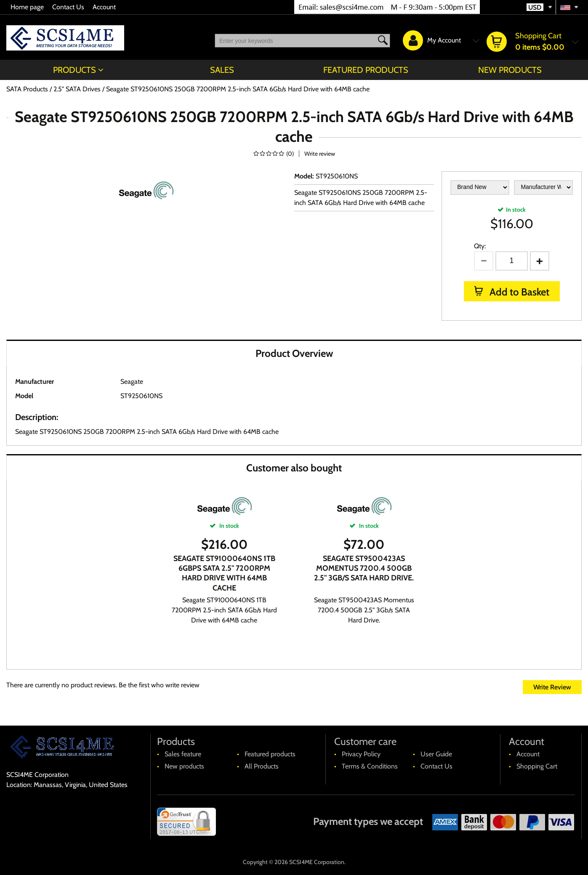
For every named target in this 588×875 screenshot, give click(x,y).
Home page (27, 7)
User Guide (436, 754)
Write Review (552, 687)
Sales (222, 70)
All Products (262, 766)
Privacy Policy (361, 754)
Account (104, 7)
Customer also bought (294, 468)
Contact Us (68, 7)
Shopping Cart (536, 766)
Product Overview (294, 353)
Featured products (365, 70)
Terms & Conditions (370, 766)
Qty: (480, 246)
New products (510, 70)
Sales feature (183, 754)
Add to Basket (518, 292)
